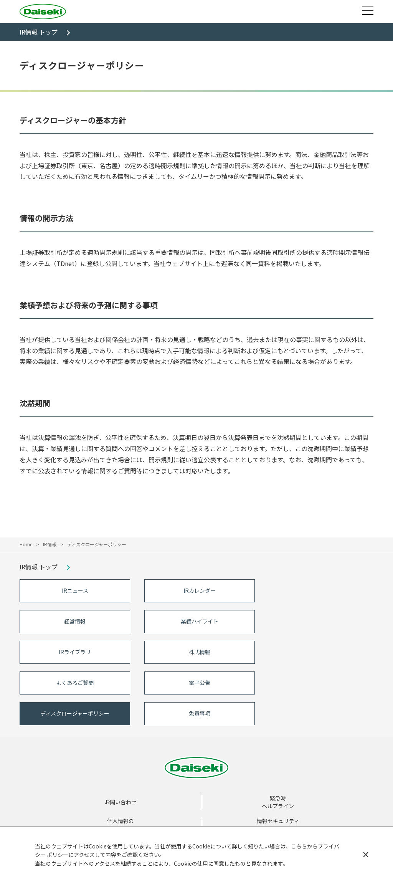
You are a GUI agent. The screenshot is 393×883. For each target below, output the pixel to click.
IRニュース (75, 590)
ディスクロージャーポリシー (74, 713)
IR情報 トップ (39, 32)
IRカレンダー (199, 590)
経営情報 (75, 621)
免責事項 (199, 713)
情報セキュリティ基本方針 (278, 824)
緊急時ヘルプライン (278, 802)
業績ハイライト (199, 621)
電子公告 (199, 682)
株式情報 (199, 652)
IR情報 (49, 544)
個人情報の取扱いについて (120, 824)
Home (26, 544)
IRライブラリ (75, 652)
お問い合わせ (120, 802)
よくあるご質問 (75, 682)
